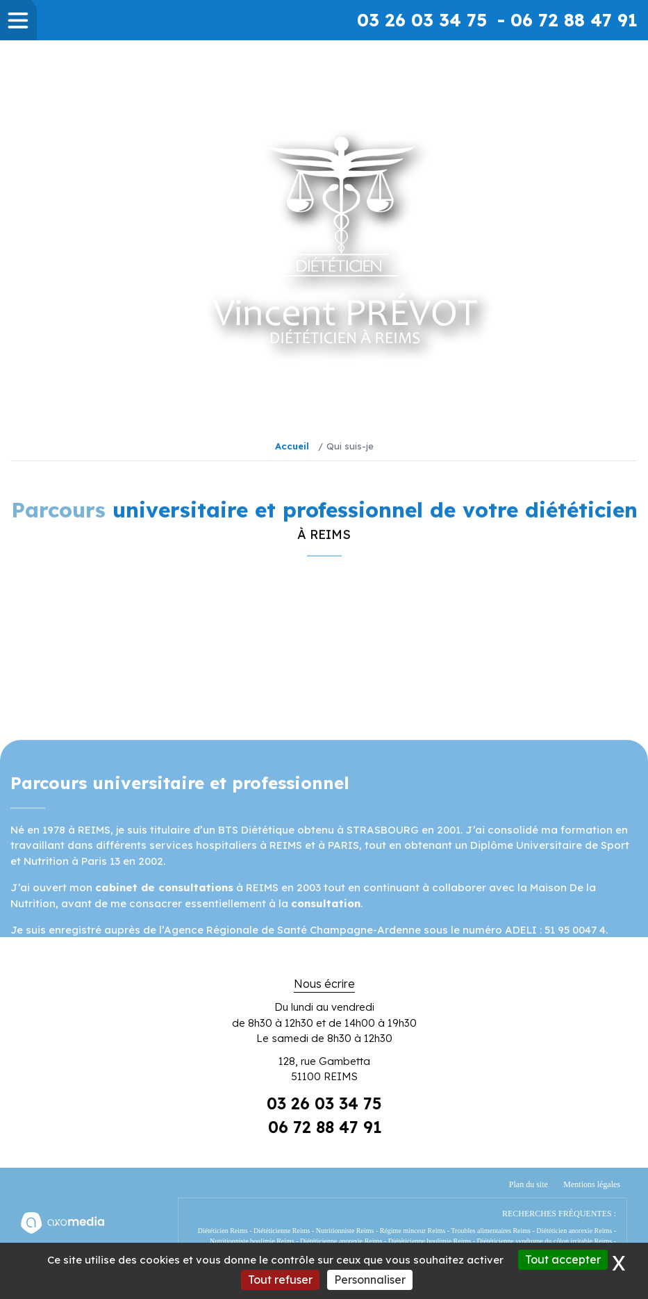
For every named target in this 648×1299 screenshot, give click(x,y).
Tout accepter (563, 1259)
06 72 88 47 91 (325, 1127)
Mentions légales (591, 1184)
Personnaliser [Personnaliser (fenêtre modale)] (370, 1279)
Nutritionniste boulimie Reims (252, 1241)
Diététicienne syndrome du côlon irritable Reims (544, 1241)
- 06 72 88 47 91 (567, 20)
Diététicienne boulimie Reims (429, 1241)
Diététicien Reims (223, 1230)
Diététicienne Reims (282, 1230)
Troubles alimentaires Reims (491, 1230)
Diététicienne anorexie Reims (341, 1241)
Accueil (292, 446)
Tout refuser (280, 1279)
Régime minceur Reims (412, 1230)
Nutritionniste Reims (345, 1230)
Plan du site (528, 1184)
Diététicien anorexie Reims (574, 1230)
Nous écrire (324, 984)
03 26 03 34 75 (422, 20)
